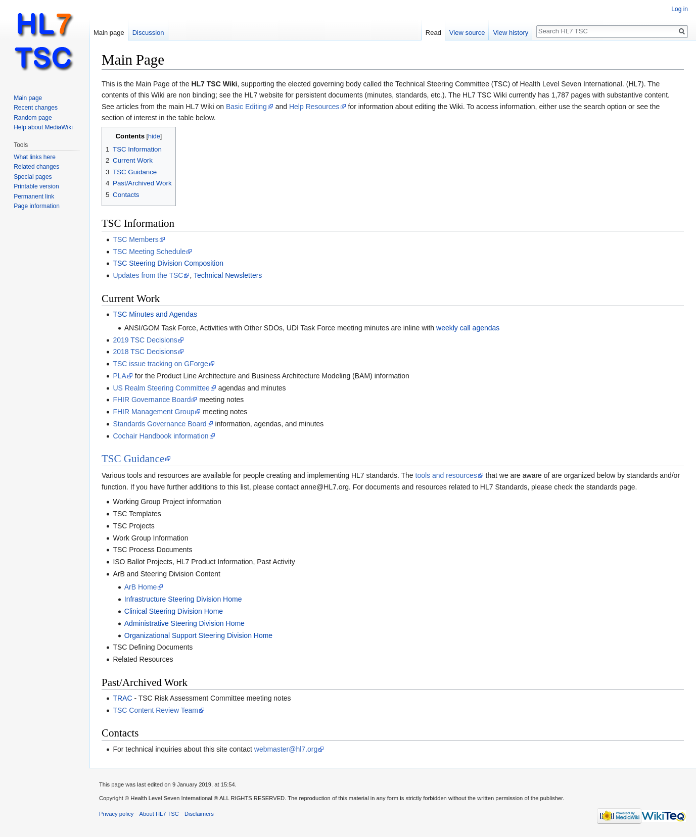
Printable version (36, 186)
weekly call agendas (467, 328)
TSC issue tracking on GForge (160, 364)
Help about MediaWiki (43, 127)
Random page (33, 117)
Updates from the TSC (148, 275)
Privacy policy (116, 814)
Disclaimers (199, 814)
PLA (119, 376)
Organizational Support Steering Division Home (198, 635)
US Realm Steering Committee (161, 388)
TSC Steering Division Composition (168, 263)
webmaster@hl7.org (286, 749)
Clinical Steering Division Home (173, 611)
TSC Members (135, 239)
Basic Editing (246, 107)
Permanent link (34, 196)
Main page (109, 32)
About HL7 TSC (159, 814)
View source (467, 32)
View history (510, 32)
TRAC (122, 698)
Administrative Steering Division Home (184, 623)
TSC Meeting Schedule (149, 252)
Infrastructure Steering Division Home (183, 599)
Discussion (148, 32)
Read (433, 32)
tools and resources (446, 475)
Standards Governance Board (159, 424)
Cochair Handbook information (160, 436)
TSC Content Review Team (155, 710)
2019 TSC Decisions (145, 340)
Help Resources (314, 107)
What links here (35, 157)
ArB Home (140, 587)
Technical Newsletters (228, 275)
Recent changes (36, 107)
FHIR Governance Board (152, 400)
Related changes (36, 166)
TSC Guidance (133, 459)
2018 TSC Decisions (145, 352)
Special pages (33, 176)
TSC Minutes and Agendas (155, 314)
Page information (37, 206)
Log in (679, 9)
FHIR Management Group (153, 412)
